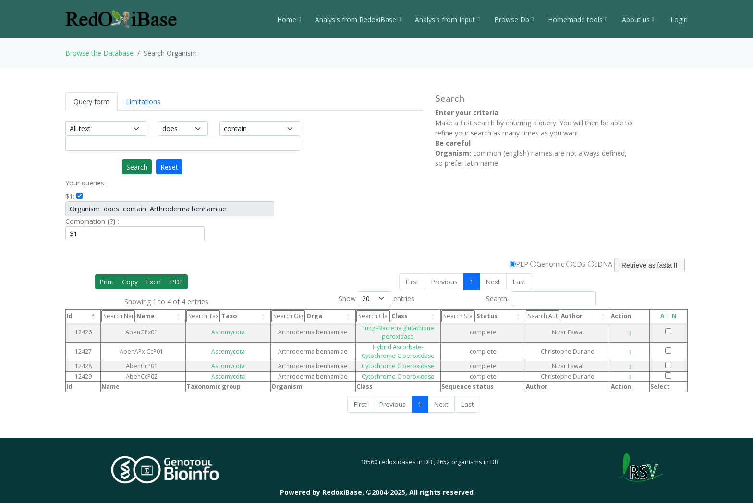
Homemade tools (577, 19)
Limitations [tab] (143, 101)
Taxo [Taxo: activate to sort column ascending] (202, 316)
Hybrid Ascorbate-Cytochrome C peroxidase (392, 338)
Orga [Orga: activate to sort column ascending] (272, 316)
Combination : (92, 221)
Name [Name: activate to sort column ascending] (130, 316)
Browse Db (514, 19)
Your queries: (85, 182)
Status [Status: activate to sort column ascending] (490, 316)
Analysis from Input (447, 19)
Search (136, 167)
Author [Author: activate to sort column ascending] (566, 316)
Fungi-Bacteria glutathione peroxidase (392, 328)
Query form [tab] (91, 101)
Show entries (376, 298)
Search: (541, 298)
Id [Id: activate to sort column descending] (69, 316)
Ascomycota (211, 328)
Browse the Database (99, 53)
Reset (169, 167)
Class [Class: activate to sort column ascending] (350, 316)
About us (638, 19)
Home (289, 19)
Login (678, 19)
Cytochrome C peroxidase (392, 348)
